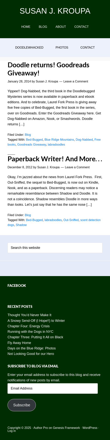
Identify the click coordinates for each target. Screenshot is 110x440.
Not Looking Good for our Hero (31, 354)
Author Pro (40, 427)
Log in (12, 430)
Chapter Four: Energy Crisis (29, 326)
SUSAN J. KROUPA (55, 10)
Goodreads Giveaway (31, 144)
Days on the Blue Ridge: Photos (32, 348)
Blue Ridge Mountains (59, 139)
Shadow (21, 225)
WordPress (89, 427)
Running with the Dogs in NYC (30, 332)
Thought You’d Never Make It (29, 315)
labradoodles (56, 144)
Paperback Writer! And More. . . (55, 158)
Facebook (17, 285)
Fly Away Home (19, 343)
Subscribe (21, 405)
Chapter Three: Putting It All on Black (35, 337)
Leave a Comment (75, 81)
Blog (28, 134)
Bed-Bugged (34, 139)
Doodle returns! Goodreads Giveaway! (48, 69)
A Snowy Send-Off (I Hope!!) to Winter (36, 321)
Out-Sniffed (71, 220)
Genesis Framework (66, 427)
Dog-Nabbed (84, 139)
